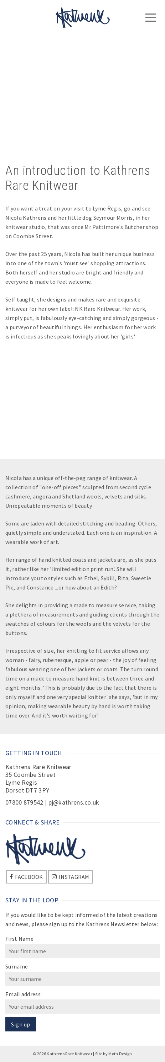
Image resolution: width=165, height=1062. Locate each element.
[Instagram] (70, 877)
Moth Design (120, 1053)
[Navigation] (151, 18)
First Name (19, 938)
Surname (16, 966)
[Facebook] (26, 877)
